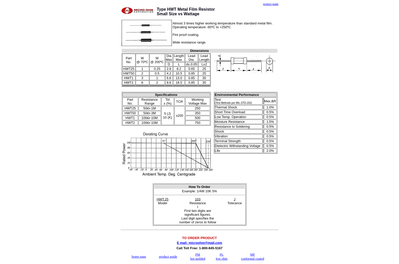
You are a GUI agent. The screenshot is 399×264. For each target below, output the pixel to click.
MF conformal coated (252, 256)
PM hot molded (197, 256)
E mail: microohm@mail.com (199, 243)
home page (139, 256)
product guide (168, 256)
